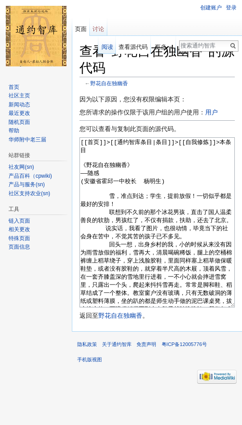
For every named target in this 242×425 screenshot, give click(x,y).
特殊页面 (19, 238)
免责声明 (146, 378)
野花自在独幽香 (109, 83)
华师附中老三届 (27, 139)
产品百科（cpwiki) (30, 176)
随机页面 (19, 122)
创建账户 (211, 7)
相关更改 (19, 229)
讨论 (98, 29)
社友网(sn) (21, 167)
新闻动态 (19, 104)
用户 (211, 112)
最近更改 (19, 113)
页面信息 (19, 247)
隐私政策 (87, 378)
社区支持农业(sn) (29, 193)
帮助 (14, 130)
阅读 (107, 47)
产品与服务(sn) (27, 184)
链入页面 (19, 221)
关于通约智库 (117, 378)
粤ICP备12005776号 (184, 378)
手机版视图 (89, 393)
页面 (81, 29)
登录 (231, 7)
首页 (14, 87)
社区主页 (19, 95)
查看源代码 (133, 47)
